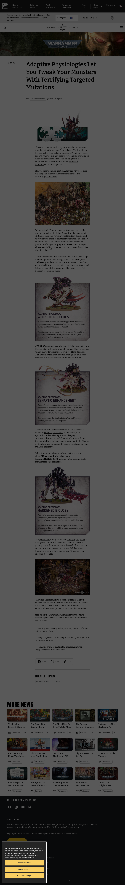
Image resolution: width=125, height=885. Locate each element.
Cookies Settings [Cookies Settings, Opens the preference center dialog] (24, 876)
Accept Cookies (24, 863)
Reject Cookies (24, 869)
